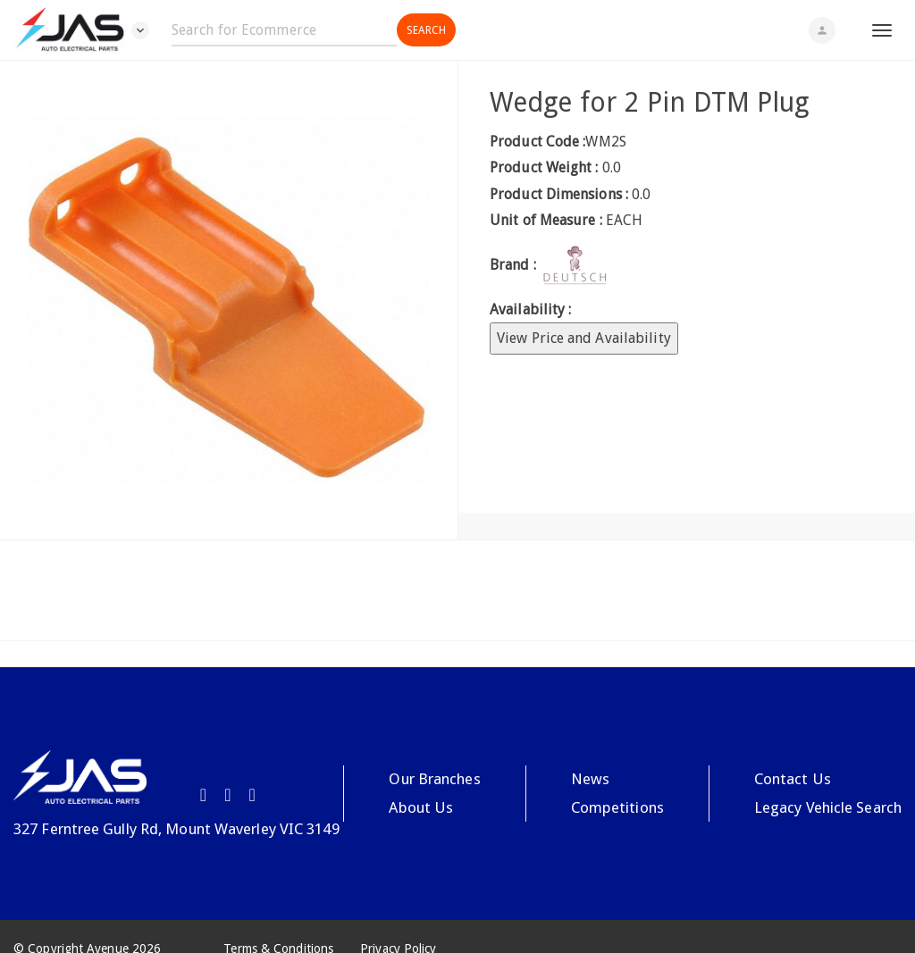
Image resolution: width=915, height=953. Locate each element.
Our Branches (434, 779)
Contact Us (792, 779)
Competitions (617, 807)
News (590, 779)
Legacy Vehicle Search (828, 807)
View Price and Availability (584, 338)
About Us (421, 807)
